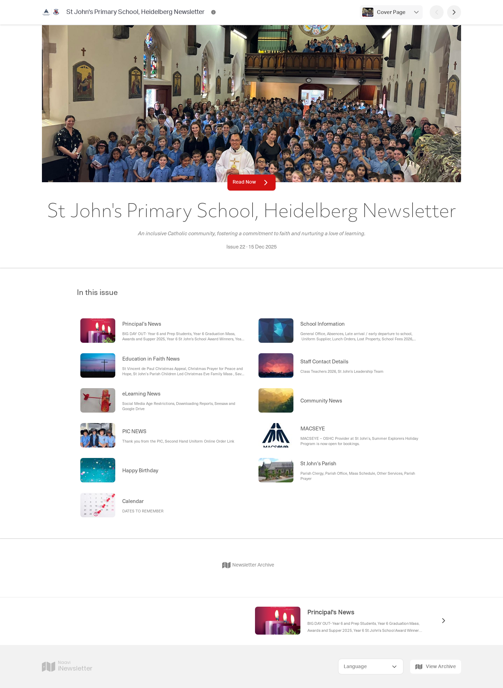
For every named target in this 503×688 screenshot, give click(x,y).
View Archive (435, 666)
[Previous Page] (437, 12)
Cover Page (391, 12)
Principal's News (331, 612)
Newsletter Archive (248, 565)
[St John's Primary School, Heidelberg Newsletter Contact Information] (213, 12)
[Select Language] (370, 666)
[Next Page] (454, 12)
